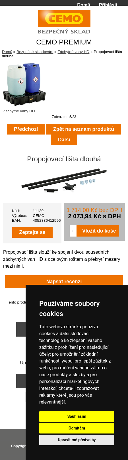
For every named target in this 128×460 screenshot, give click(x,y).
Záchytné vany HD (74, 52)
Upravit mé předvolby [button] (77, 439)
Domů (83, 4)
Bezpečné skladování (34, 52)
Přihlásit (108, 4)
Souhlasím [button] (76, 416)
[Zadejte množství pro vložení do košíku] (73, 231)
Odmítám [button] (77, 428)
